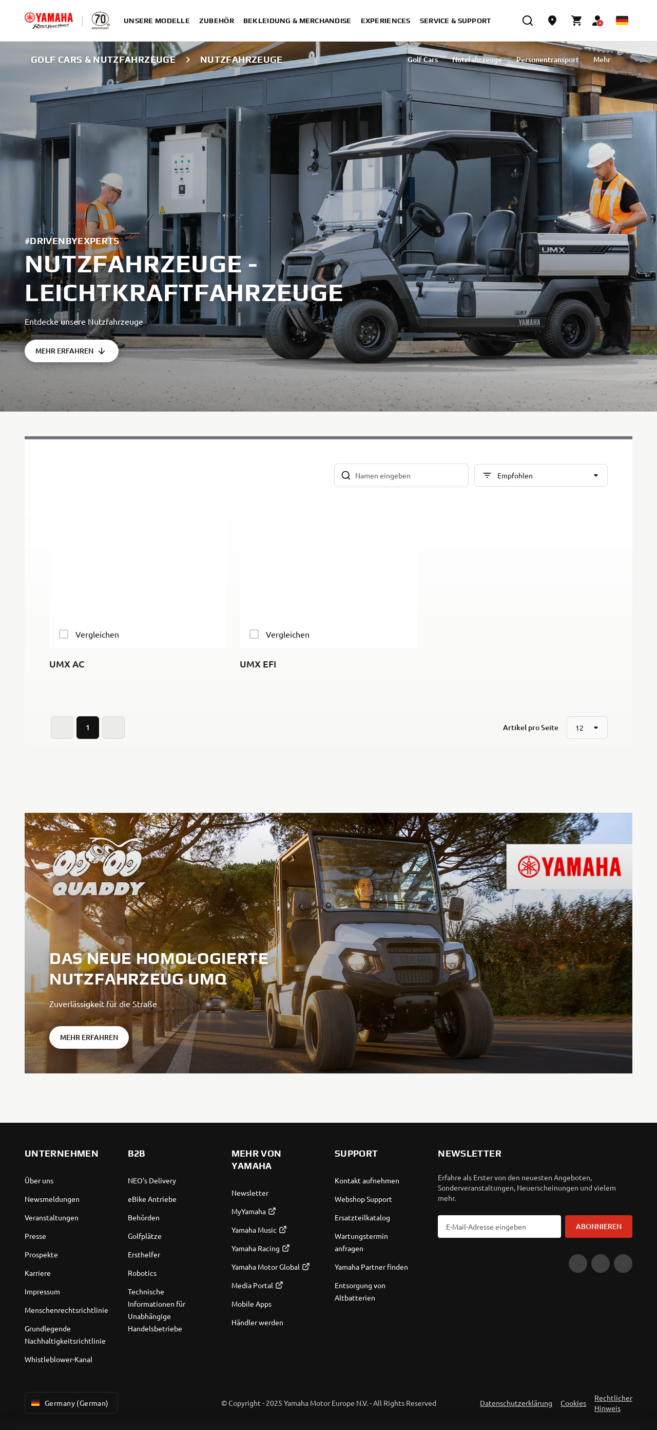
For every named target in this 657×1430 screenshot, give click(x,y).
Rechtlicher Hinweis (613, 1403)
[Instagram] (623, 1263)
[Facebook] (600, 1263)
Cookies (573, 1402)
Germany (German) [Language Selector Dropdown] (69, 1403)
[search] (527, 20)
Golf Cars (423, 59)
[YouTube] (578, 1263)
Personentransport (547, 59)
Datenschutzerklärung (516, 1402)
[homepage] (49, 20)
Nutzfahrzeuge (477, 59)
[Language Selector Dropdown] (622, 20)
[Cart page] (577, 20)
